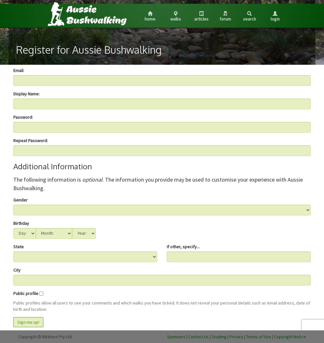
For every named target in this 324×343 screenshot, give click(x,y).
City (17, 270)
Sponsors (176, 337)
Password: (23, 117)
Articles (201, 16)
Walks (175, 16)
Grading (219, 337)
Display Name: (26, 94)
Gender (20, 200)
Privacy (236, 337)
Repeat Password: (30, 140)
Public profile (25, 293)
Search (249, 16)
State (18, 247)
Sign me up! (28, 322)
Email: (18, 70)
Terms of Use (258, 337)
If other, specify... (183, 247)
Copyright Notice (290, 337)
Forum (225, 16)
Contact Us (198, 337)
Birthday (21, 223)
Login (275, 16)
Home (150, 16)
